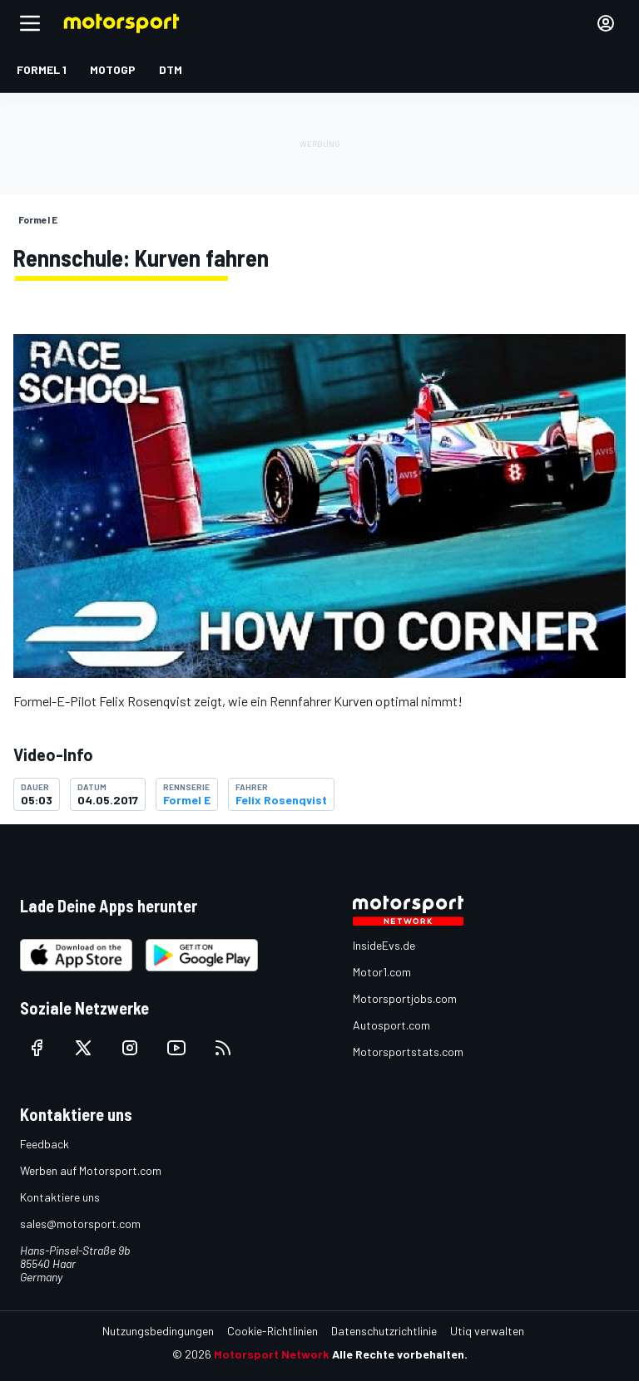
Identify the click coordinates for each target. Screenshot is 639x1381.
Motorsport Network (271, 1354)
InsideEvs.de (384, 945)
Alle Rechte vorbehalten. (400, 1354)
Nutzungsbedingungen (158, 1331)
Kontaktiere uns (60, 1197)
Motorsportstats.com (408, 1051)
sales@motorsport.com (80, 1223)
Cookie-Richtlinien (272, 1331)
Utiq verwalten (487, 1331)
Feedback (44, 1144)
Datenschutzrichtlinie (384, 1331)
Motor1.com (382, 972)
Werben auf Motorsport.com (90, 1170)
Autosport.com (391, 1025)
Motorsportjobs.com (405, 998)
